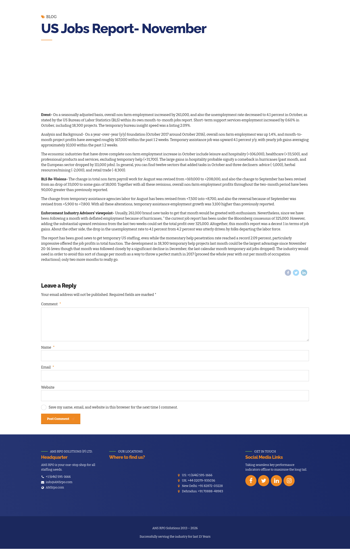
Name (47, 352)
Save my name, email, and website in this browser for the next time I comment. (113, 414)
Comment (51, 305)
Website (47, 393)
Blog (51, 16)
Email (47, 373)
